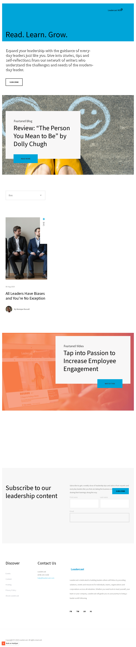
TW (77, 611)
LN (84, 611)
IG (91, 611)
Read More (25, 158)
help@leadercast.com (46, 578)
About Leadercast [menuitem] (12, 596)
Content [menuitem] (9, 579)
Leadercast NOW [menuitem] (115, 10)
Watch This (110, 383)
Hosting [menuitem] (8, 584)
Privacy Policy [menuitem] (11, 590)
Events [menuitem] (8, 573)
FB (71, 611)
